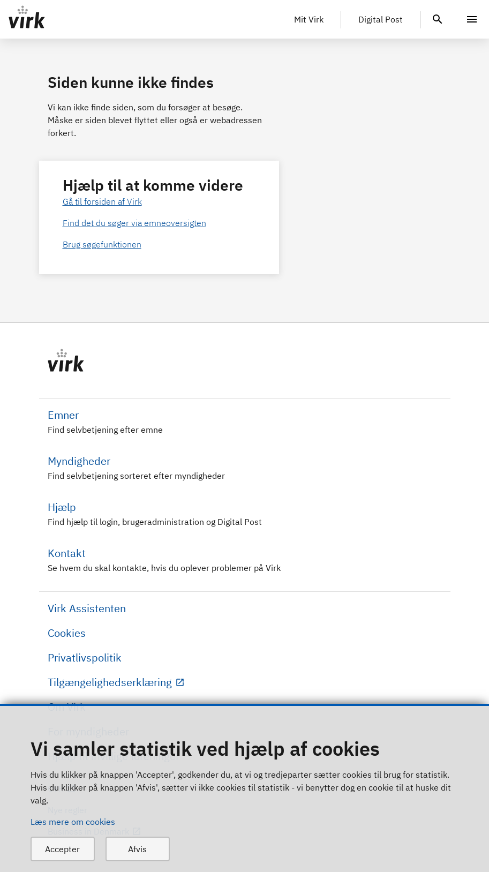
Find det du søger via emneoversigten (134, 222)
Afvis (137, 849)
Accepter (62, 849)
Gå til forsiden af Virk (102, 201)
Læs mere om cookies (73, 821)
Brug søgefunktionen (102, 244)
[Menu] (472, 19)
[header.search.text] (437, 18)
